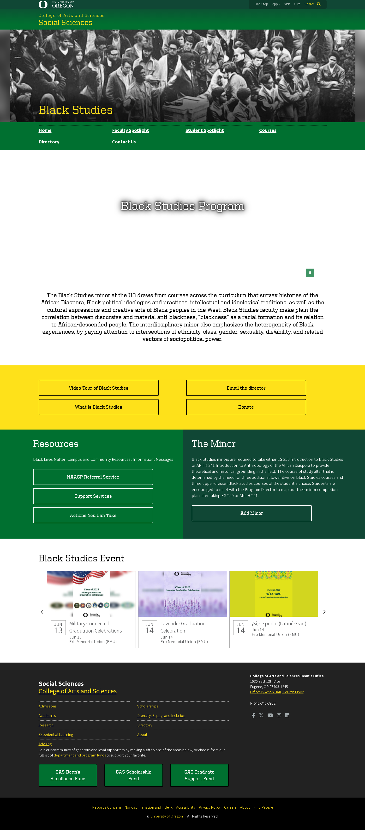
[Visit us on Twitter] (261, 716)
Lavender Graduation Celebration (182, 609)
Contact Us (124, 142)
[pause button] (310, 273)
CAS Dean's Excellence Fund (67, 775)
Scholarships (147, 706)
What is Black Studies (98, 407)
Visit (287, 4)
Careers (230, 807)
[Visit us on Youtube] (270, 716)
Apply (276, 4)
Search (310, 4)
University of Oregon (166, 816)
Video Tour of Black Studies (98, 388)
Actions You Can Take (93, 515)
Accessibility (185, 807)
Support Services (93, 496)
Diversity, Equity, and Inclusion (161, 715)
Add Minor (251, 513)
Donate (246, 407)
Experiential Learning (56, 734)
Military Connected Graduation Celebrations (91, 609)
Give (297, 4)
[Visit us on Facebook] (253, 716)
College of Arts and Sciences (78, 691)
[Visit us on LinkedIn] (287, 716)
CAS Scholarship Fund (133, 775)
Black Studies (76, 109)
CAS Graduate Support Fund (199, 775)
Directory (49, 142)
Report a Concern (106, 807)
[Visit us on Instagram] (279, 716)
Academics (47, 715)
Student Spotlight (204, 130)
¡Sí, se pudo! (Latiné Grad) (273, 609)
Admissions (47, 706)
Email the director (246, 388)
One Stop (261, 4)
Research (46, 725)
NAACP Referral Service (93, 477)
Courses (267, 130)
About (142, 734)
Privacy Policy (210, 807)
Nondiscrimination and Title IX (149, 807)
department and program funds (80, 755)
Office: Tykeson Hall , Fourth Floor (277, 692)
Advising (45, 744)
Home (45, 130)
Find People (263, 807)
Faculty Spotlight (130, 130)
